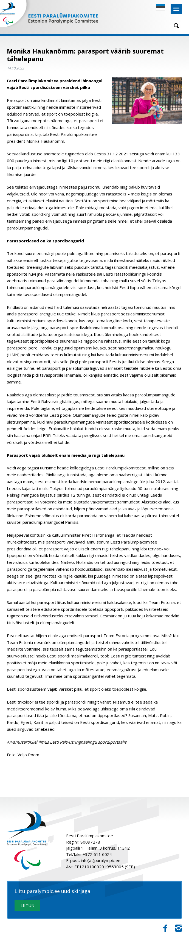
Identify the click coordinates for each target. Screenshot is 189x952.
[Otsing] (174, 26)
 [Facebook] (165, 928)
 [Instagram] (178, 928)
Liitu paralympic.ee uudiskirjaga (52, 891)
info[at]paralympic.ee (100, 860)
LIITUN (27, 905)
